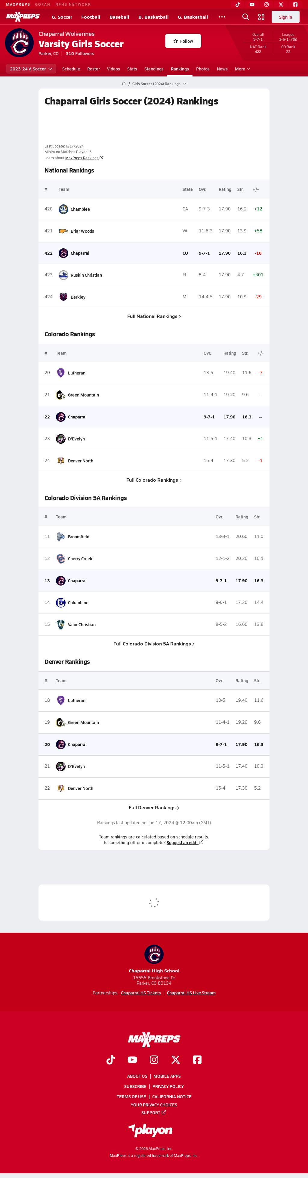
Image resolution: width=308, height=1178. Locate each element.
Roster (93, 69)
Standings (154, 69)
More (242, 69)
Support (154, 1112)
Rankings (180, 69)
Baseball (119, 16)
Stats (132, 69)
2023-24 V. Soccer (31, 69)
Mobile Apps (167, 1076)
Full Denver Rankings (154, 807)
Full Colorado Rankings (154, 479)
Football (90, 16)
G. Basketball (193, 16)
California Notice (172, 1097)
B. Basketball (153, 16)
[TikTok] (237, 4)
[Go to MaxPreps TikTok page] (111, 1060)
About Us (137, 1076)
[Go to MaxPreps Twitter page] (175, 1060)
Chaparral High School (154, 959)
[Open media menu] (261, 17)
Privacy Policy (168, 1086)
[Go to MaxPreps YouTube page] (132, 1060)
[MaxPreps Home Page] (124, 84)
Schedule (71, 69)
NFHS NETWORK (73, 4)
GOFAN (43, 4)
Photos (203, 69)
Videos (113, 69)
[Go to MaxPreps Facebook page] (197, 1060)
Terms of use (131, 1097)
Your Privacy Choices (154, 1104)
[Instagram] (266, 4)
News (222, 69)
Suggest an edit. (185, 842)
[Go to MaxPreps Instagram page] (154, 1060)
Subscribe (135, 1086)
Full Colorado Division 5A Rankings (154, 643)
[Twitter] (281, 4)
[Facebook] (295, 4)
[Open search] (246, 17)
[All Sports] (222, 17)
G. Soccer (62, 16)
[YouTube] (252, 4)
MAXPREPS (18, 4)
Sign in (285, 17)
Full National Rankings (154, 315)
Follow (183, 41)
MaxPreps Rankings (84, 157)
